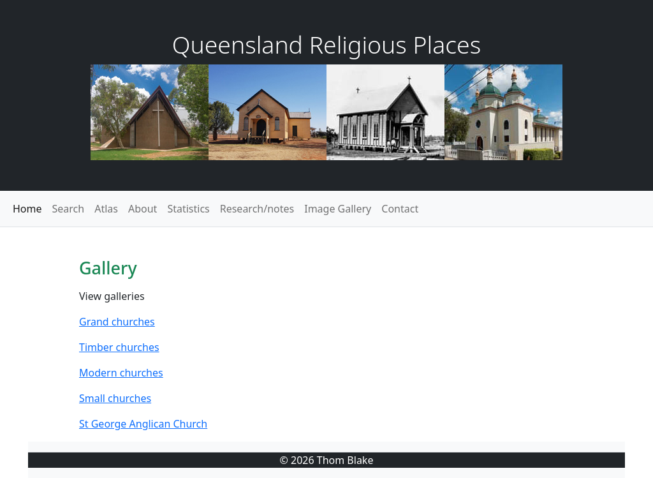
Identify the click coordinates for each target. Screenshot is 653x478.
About (142, 209)
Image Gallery (337, 209)
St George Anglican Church (143, 424)
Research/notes (257, 209)
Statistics (188, 209)
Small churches (115, 398)
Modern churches (121, 373)
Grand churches (117, 322)
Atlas (106, 209)
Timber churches (119, 347)
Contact (399, 209)
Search (68, 209)
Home (27, 209)
